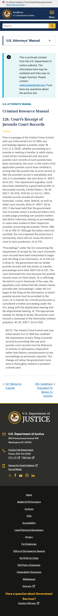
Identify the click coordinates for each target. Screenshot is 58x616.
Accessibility (29, 523)
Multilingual (29, 579)
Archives (29, 509)
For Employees (29, 544)
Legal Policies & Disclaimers (29, 530)
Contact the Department (20, 450)
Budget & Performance (29, 502)
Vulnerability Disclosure (29, 572)
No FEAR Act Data (29, 558)
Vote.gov (29, 586)
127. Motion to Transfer (13, 386)
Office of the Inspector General (29, 551)
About (29, 495)
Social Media (15, 469)
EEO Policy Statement (29, 565)
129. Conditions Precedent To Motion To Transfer (44, 390)
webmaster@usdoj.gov (32, 85)
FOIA (29, 516)
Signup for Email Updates (23, 465)
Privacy (29, 537)
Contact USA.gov (29, 603)
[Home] (18, 18)
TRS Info (28, 457)
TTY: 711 (14, 457)
